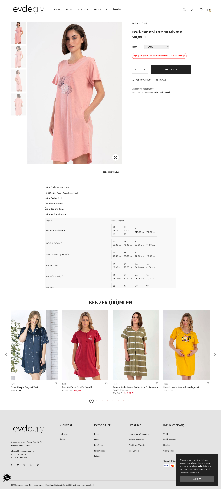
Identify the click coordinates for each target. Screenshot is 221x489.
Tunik (144, 23)
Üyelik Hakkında (169, 439)
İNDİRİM (117, 9)
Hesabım (166, 445)
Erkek (69, 9)
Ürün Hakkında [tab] (110, 172)
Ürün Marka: (51, 214)
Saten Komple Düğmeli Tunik (24, 387)
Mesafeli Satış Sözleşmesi (139, 433)
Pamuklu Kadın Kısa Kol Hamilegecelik (181, 387)
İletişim (62, 439)
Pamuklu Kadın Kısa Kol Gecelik (77, 387)
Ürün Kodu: (51, 187)
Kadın (57, 9)
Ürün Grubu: (51, 198)
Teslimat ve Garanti (136, 439)
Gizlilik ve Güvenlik (137, 445)
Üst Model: (50, 203)
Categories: (137, 92)
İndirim (97, 456)
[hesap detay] (177, 9)
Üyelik (165, 433)
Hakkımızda (64, 433)
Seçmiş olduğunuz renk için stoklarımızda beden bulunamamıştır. (159, 55)
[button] (6, 354)
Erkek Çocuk (100, 9)
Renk (134, 46)
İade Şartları (134, 450)
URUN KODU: (137, 89)
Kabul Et (197, 479)
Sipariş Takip (168, 450)
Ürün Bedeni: (51, 209)
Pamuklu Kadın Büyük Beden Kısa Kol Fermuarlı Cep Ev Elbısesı (135, 389)
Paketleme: (50, 192)
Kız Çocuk (83, 9)
